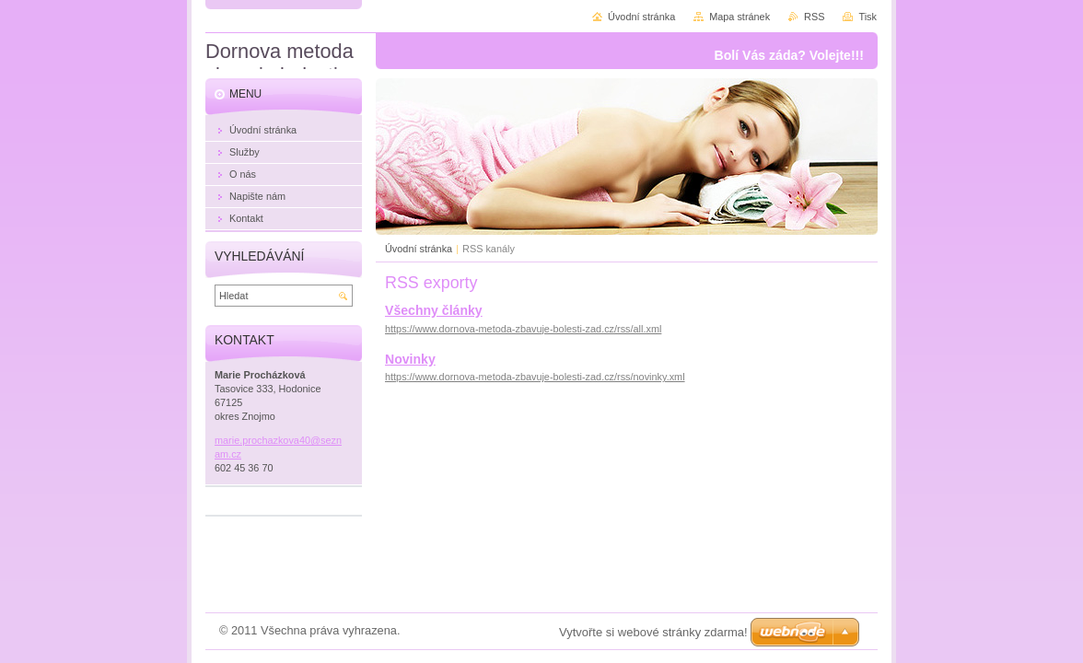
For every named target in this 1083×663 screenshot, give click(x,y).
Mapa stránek (739, 16)
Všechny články (434, 310)
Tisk (867, 16)
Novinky (410, 359)
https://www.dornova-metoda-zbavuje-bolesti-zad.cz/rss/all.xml (523, 328)
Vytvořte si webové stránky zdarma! (653, 632)
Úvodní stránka (418, 248)
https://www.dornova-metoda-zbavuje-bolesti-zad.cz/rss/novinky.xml (535, 376)
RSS (814, 16)
